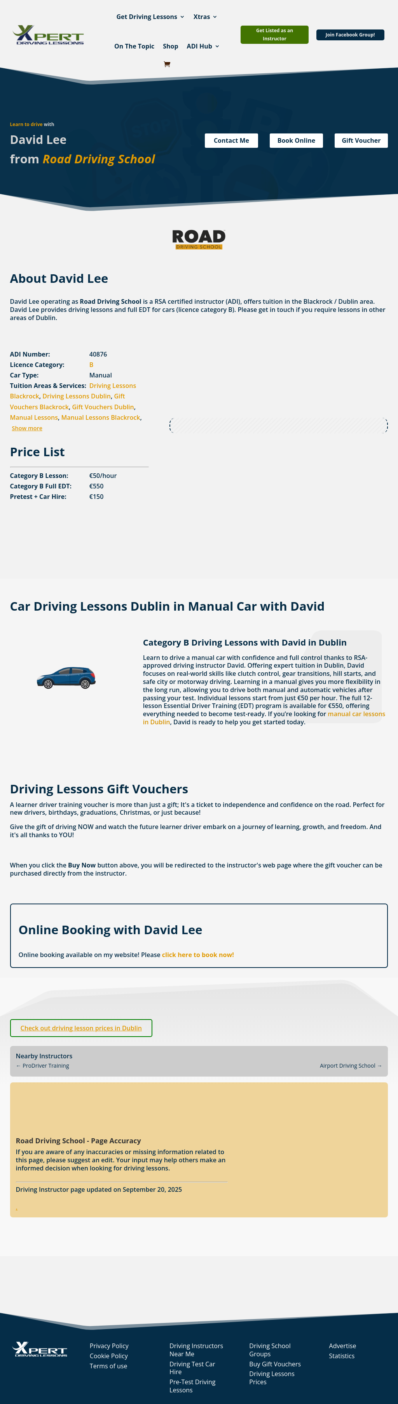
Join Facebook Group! (350, 34)
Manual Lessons (34, 417)
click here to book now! (198, 954)
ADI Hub (199, 46)
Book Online (297, 140)
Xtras (202, 16)
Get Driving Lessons (146, 16)
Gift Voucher (361, 140)
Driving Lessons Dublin (76, 396)
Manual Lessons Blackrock (100, 417)
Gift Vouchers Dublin (103, 407)
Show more (27, 428)
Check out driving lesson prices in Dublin (81, 1028)
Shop (170, 46)
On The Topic (134, 46)
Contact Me (231, 140)
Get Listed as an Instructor (274, 34)
